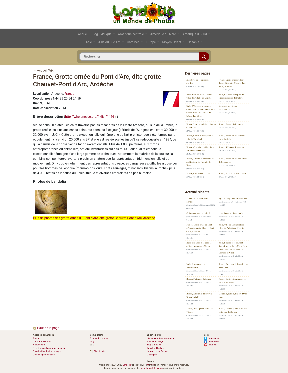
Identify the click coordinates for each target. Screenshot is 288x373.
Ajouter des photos (99, 338)
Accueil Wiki (45, 70)
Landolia (126, 365)
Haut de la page (46, 328)
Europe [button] (151, 42)
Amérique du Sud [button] (195, 34)
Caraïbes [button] (133, 42)
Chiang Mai (152, 354)
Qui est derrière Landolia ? (198, 213)
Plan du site (97, 351)
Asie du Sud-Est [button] (109, 42)
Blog (95, 34)
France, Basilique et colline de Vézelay (199, 310)
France (69, 94)
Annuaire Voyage (155, 341)
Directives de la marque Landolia (49, 348)
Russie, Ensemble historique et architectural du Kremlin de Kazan (200, 161)
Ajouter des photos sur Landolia (233, 198)
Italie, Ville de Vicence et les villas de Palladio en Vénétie (199, 96)
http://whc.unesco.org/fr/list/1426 (91, 117)
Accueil (83, 34)
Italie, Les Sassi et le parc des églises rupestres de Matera (232, 96)
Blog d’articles (154, 344)
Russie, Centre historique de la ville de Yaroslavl (199, 137)
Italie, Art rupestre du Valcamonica (228, 108)
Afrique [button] (106, 34)
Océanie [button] (194, 42)
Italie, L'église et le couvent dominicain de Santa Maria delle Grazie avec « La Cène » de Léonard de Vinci (200, 111)
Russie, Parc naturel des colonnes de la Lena (201, 126)
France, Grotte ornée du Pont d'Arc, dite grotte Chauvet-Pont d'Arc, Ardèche (232, 83)
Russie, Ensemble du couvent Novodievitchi (232, 137)
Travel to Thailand (155, 348)
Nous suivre (211, 338)
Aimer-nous (211, 341)
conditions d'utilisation (152, 368)
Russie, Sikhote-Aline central (231, 147)
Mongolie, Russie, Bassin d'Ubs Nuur (233, 295)
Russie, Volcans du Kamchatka (232, 173)
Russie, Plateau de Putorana (231, 124)
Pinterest (210, 344)
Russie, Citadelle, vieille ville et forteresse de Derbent (200, 149)
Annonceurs (39, 344)
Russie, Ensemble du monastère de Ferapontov (233, 160)
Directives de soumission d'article (197, 81)
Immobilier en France (157, 351)
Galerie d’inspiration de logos (47, 351)
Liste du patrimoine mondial (231, 213)
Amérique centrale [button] (131, 34)
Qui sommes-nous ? (42, 341)
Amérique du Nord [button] (163, 34)
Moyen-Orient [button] (172, 42)
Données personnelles (44, 354)
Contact (37, 338)
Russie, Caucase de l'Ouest (198, 173)
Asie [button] (89, 42)
